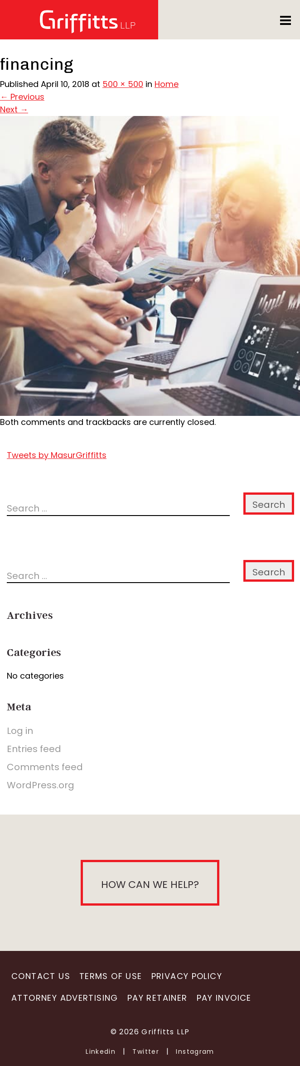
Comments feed (45, 767)
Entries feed (34, 749)
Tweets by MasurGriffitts (56, 455)
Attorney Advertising (64, 997)
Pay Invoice (224, 997)
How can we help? (150, 885)
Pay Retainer (157, 997)
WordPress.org (40, 785)
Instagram (195, 1051)
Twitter (145, 1051)
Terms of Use (110, 976)
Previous (22, 96)
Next (14, 109)
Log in (20, 730)
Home (167, 84)
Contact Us (40, 976)
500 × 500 (122, 84)
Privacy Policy (186, 976)
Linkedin (101, 1051)
